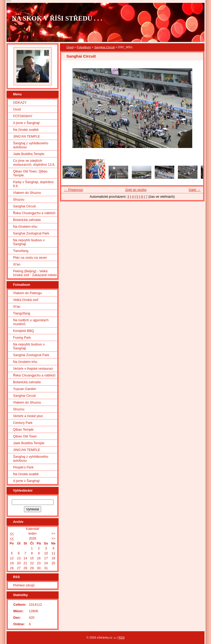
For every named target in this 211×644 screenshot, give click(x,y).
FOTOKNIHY (22, 116)
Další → (195, 190)
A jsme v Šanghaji (26, 123)
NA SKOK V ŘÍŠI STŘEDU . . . (57, 18)
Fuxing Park (22, 337)
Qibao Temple (23, 429)
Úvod (69, 47)
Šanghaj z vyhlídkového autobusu (30, 145)
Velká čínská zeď (25, 300)
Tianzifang (20, 251)
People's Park (23, 467)
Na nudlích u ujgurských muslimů (31, 322)
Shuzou (18, 199)
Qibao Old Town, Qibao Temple (30, 173)
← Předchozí (73, 190)
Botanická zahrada (27, 220)
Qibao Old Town (25, 436)
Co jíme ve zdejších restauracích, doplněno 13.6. (34, 162)
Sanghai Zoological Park (31, 233)
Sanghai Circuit (104, 47)
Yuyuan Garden (24, 389)
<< (12, 533)
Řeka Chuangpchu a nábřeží (34, 213)
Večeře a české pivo (28, 416)
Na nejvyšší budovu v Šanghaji (29, 242)
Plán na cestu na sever (30, 257)
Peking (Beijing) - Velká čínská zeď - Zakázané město (35, 273)
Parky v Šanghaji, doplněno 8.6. (33, 184)
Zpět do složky (136, 190)
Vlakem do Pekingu (27, 293)
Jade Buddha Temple (28, 154)
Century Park (23, 423)
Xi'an (16, 264)
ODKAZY (20, 102)
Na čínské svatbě (26, 130)
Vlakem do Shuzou (27, 193)
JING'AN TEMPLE (26, 136)
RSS (122, 637)
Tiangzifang (21, 313)
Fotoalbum (84, 47)
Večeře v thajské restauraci (33, 368)
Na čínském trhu (25, 226)
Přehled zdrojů (24, 585)
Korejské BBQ (23, 331)
